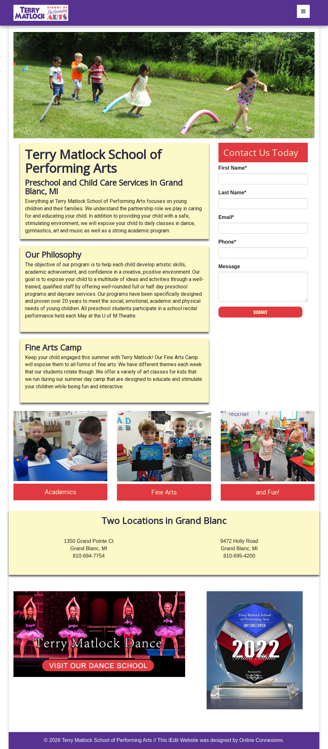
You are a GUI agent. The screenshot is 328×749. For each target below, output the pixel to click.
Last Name (232, 192)
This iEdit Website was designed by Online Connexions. (221, 740)
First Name (232, 168)
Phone (227, 242)
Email (226, 217)
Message (229, 266)
